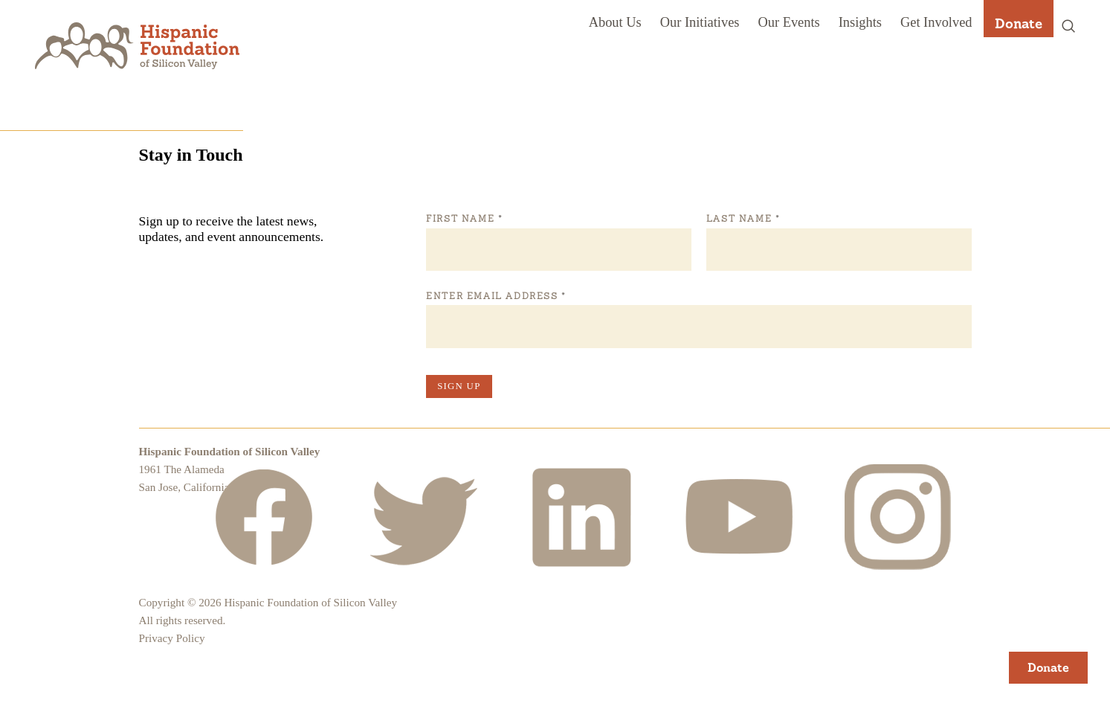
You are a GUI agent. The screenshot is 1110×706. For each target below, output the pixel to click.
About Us (615, 22)
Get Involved (936, 22)
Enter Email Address (495, 296)
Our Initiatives (700, 22)
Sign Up (458, 386)
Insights (860, 22)
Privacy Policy (172, 638)
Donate (1018, 23)
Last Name (742, 219)
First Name (464, 219)
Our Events (788, 22)
